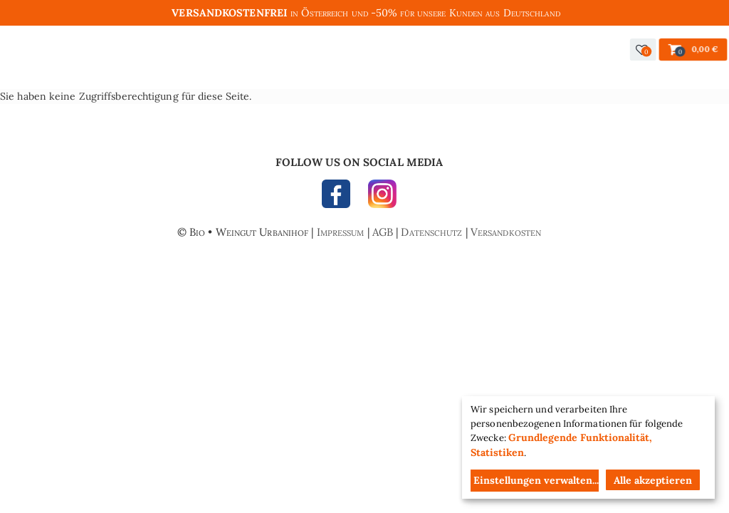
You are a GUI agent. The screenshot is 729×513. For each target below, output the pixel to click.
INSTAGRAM (379, 197)
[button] (643, 49)
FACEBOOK (339, 197)
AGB (382, 232)
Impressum (340, 232)
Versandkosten (506, 232)
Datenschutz (431, 232)
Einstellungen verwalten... (536, 480)
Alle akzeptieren (653, 480)
